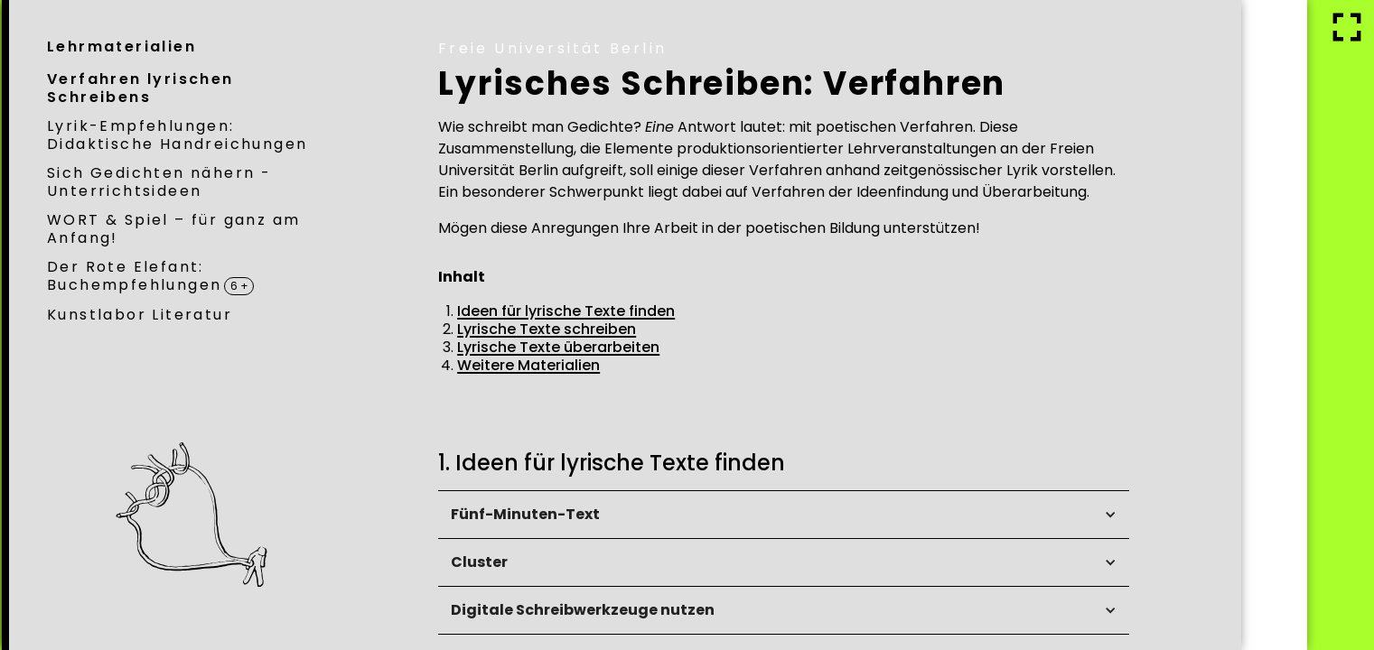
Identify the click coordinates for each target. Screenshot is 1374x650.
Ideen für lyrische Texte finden (700, 311)
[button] (917, 514)
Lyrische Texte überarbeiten (692, 347)
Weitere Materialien (662, 365)
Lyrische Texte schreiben (680, 329)
